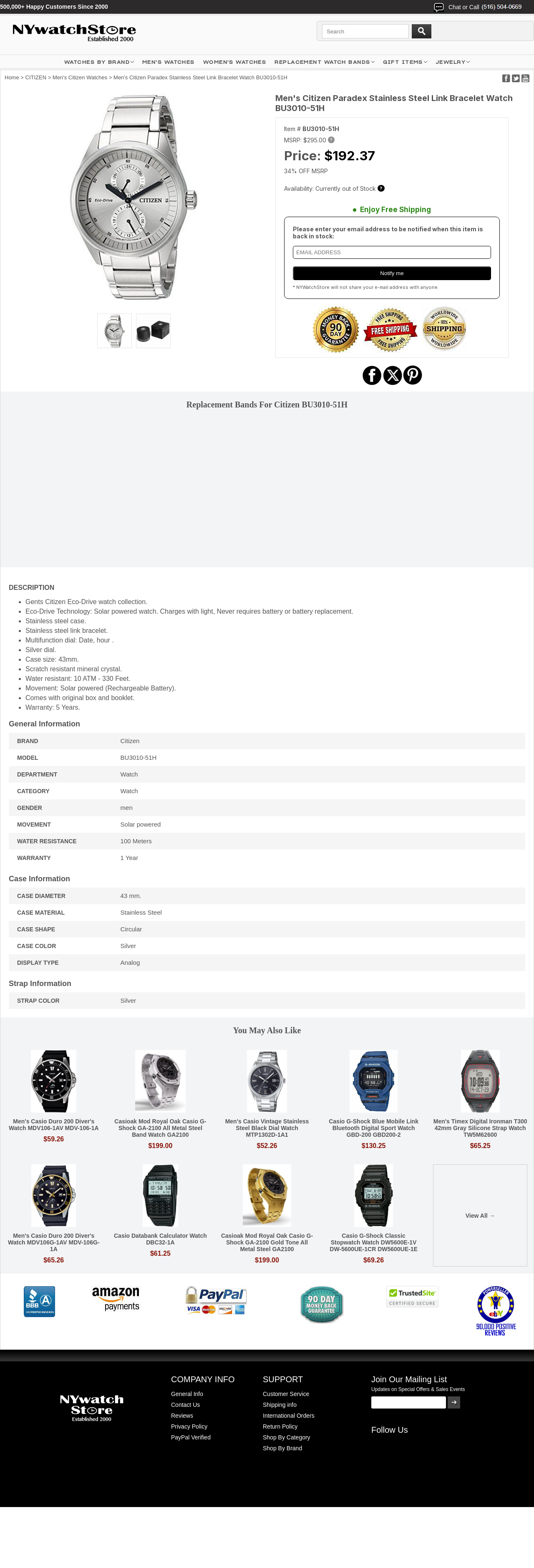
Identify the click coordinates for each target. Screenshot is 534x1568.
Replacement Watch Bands (322, 62)
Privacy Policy (189, 1426)
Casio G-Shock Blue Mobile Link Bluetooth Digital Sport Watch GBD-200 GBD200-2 (373, 1128)
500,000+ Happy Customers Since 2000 (54, 6)
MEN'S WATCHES (168, 62)
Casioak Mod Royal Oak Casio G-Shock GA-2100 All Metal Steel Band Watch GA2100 (160, 1128)
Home (12, 77)
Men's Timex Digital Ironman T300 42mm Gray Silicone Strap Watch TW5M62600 (480, 1128)
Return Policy (280, 1426)
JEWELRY (451, 62)
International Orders (289, 1415)
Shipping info (280, 1404)
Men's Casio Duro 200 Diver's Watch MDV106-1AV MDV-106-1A (54, 1124)
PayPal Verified (191, 1437)
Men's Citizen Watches (80, 77)
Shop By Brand (282, 1448)
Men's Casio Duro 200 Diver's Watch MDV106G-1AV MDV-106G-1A (53, 1242)
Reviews (182, 1415)
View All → (480, 1215)
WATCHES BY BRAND (97, 62)
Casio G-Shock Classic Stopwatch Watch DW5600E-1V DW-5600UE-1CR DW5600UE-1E (374, 1242)
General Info (187, 1394)
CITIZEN (36, 77)
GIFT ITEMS (403, 62)
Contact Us (185, 1404)
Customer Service (286, 1394)
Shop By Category (286, 1437)
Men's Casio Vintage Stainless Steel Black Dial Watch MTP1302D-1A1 (267, 1128)
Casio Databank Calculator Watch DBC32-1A (160, 1239)
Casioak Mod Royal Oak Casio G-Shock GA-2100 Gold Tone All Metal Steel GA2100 (267, 1242)
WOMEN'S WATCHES (235, 62)
